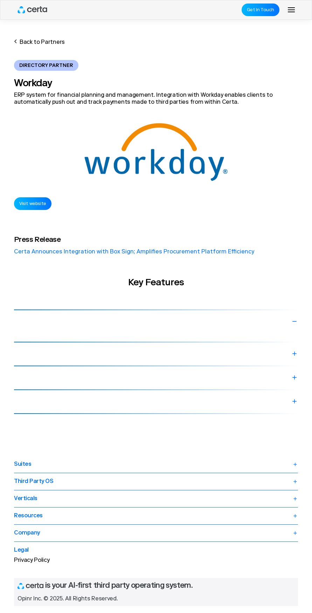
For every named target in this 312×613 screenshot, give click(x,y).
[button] (291, 10)
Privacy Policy (32, 560)
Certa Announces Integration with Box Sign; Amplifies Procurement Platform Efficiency (134, 252)
